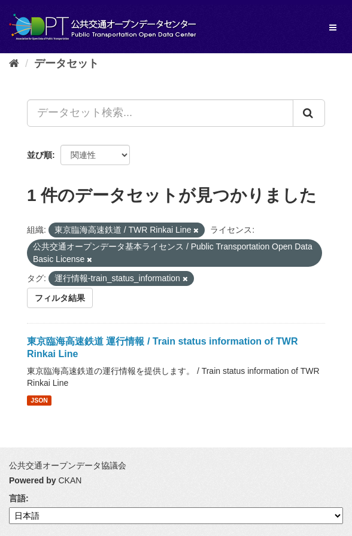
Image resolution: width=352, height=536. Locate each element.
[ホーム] (14, 63)
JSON (39, 400)
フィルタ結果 (60, 298)
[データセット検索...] (160, 113)
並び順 (39, 155)
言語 (17, 498)
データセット (66, 63)
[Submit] (309, 113)
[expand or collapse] (333, 27)
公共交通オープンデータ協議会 (67, 465)
